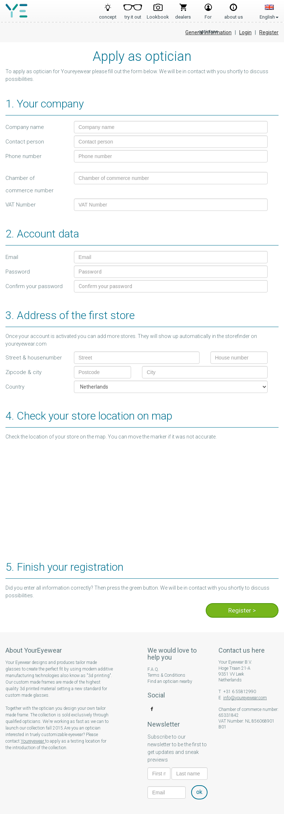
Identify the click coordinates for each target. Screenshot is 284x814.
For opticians (208, 14)
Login (245, 32)
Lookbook (158, 14)
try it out (133, 14)
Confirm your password (34, 286)
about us (233, 14)
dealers (183, 14)
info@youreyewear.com (245, 697)
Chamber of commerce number (29, 184)
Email (11, 257)
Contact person (24, 141)
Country (14, 387)
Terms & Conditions (166, 675)
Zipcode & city (23, 372)
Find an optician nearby (169, 681)
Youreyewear (33, 741)
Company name (24, 127)
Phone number (23, 156)
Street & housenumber (33, 357)
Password (17, 271)
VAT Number (20, 204)
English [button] (269, 8)
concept (108, 14)
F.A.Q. (153, 669)
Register (269, 32)
